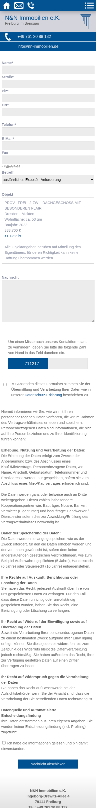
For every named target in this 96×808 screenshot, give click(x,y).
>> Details (12, 236)
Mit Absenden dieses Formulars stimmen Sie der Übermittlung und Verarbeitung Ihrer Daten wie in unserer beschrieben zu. (47, 389)
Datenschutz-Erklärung (43, 395)
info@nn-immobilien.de (38, 46)
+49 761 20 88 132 (34, 36)
